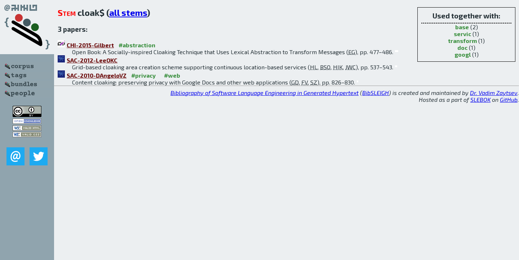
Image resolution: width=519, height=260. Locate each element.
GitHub (509, 99)
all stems (128, 12)
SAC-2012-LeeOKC (92, 60)
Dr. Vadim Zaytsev (494, 92)
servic (462, 33)
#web (172, 75)
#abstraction (137, 45)
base (462, 26)
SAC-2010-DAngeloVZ (97, 75)
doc (462, 47)
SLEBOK (480, 99)
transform (462, 40)
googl (462, 54)
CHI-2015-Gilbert (90, 45)
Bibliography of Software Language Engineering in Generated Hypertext (264, 92)
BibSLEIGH (375, 92)
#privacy (143, 75)
